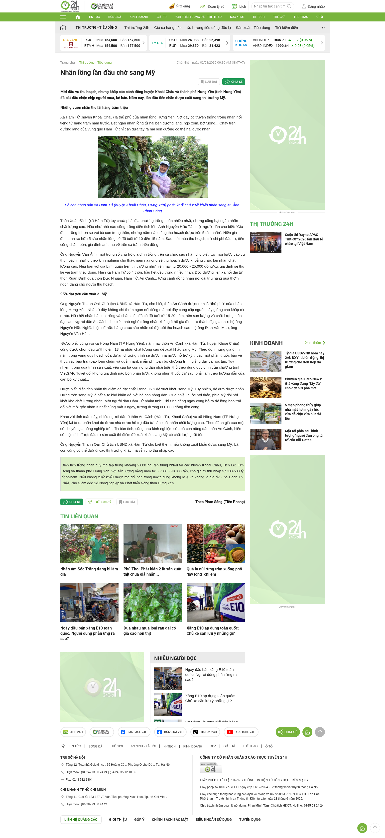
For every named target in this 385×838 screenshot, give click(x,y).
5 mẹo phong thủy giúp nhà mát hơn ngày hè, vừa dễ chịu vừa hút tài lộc (303, 411)
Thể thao (301, 17)
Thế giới (279, 17)
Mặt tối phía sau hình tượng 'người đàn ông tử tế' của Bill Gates (304, 435)
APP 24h (73, 732)
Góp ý (139, 820)
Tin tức (94, 17)
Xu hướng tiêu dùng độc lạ (209, 27)
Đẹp (213, 746)
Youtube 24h (241, 732)
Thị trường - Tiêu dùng (96, 27)
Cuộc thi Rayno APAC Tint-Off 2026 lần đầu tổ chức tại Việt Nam (304, 239)
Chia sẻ (237, 82)
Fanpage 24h (134, 732)
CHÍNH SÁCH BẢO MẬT (170, 820)
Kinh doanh (139, 17)
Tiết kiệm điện (286, 27)
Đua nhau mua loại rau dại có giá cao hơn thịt (150, 631)
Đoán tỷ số (212, 6)
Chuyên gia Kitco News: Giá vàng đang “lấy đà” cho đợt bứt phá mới (303, 383)
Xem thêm (313, 343)
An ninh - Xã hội (143, 746)
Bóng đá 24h (170, 732)
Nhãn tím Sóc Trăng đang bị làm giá (89, 572)
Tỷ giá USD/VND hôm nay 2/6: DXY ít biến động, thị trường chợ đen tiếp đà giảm (304, 360)
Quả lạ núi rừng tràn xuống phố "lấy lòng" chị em (214, 572)
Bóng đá (114, 17)
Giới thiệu (118, 820)
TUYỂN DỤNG (250, 820)
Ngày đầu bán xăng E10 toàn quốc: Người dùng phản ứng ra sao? (87, 633)
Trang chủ (67, 62)
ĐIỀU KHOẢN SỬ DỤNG (214, 820)
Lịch (239, 6)
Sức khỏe (237, 17)
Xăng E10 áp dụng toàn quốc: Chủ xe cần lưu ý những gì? (213, 631)
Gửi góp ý (100, 502)
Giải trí (162, 17)
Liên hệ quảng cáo (81, 820)
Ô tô (319, 17)
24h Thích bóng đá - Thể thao (198, 17)
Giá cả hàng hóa (168, 27)
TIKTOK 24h (205, 732)
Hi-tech (259, 17)
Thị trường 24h (137, 27)
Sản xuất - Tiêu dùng (253, 27)
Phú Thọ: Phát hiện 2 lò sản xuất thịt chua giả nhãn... (152, 572)
